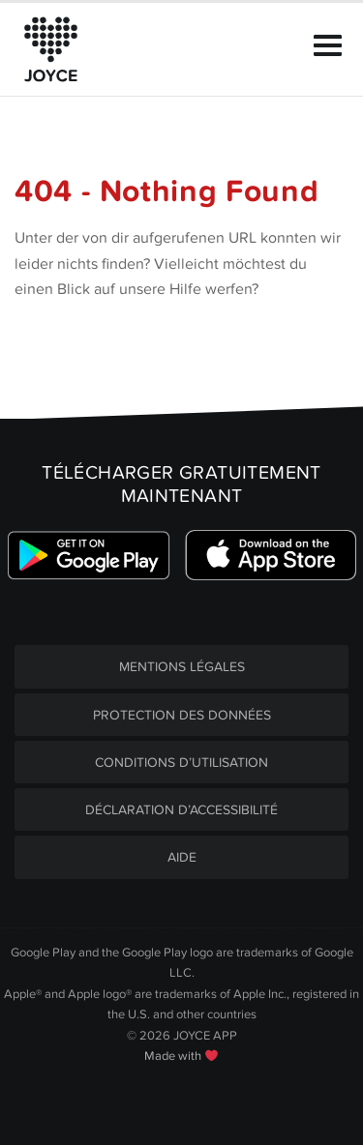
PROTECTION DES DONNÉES (182, 715)
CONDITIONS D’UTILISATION (181, 762)
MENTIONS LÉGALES (182, 667)
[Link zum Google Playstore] (89, 554)
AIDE (182, 857)
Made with (181, 1056)
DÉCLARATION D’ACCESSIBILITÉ (181, 810)
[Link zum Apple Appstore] (270, 554)
